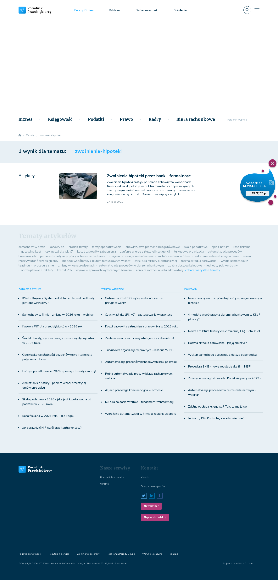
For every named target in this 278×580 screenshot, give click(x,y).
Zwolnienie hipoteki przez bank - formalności (149, 176)
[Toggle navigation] (256, 10)
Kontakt (145, 477)
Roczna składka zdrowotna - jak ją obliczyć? (217, 343)
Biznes (25, 119)
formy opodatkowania (106, 247)
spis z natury (220, 247)
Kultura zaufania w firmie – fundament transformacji (139, 402)
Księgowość (60, 119)
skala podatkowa (196, 247)
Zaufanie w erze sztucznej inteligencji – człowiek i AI (140, 338)
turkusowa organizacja (189, 251)
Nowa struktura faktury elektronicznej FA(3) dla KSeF (224, 331)
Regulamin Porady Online (121, 553)
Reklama (114, 10)
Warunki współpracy (88, 553)
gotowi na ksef (31, 251)
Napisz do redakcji (155, 517)
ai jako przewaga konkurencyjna (132, 256)
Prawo (126, 119)
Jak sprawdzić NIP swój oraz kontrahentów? (52, 428)
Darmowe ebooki (147, 10)
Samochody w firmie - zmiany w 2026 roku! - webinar (58, 315)
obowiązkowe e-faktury (37, 270)
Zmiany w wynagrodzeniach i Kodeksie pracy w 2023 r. (225, 378)
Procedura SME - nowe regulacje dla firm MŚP (219, 366)
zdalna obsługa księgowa (185, 265)
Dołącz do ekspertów (153, 486)
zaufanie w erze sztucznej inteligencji (145, 251)
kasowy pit (57, 247)
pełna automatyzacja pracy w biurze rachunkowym (73, 256)
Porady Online (83, 10)
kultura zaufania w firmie (174, 256)
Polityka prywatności (30, 553)
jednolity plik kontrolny (222, 265)
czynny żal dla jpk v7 (59, 251)
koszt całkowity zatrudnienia (96, 251)
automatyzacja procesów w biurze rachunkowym (131, 265)
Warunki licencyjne (152, 553)
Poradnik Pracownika (112, 477)
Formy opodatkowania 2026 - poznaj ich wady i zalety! (59, 371)
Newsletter (151, 506)
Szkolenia (180, 10)
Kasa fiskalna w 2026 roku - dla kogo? (48, 416)
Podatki (96, 119)
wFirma (104, 484)
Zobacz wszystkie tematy (202, 270)
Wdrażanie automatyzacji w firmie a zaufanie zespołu (140, 414)
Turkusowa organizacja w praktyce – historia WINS (139, 350)
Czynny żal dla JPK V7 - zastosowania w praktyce (138, 315)
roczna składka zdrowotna (198, 261)
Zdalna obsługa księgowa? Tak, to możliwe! (217, 406)
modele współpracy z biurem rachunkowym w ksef (96, 261)
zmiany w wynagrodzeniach (76, 265)
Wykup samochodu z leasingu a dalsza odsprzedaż (222, 355)
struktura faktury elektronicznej (156, 261)
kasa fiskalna (241, 247)
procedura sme (44, 265)
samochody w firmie (32, 247)
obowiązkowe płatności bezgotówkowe (152, 247)
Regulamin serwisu (59, 553)
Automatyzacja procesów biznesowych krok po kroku (141, 362)
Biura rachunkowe (195, 119)
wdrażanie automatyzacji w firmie (217, 256)
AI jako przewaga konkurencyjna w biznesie (134, 390)
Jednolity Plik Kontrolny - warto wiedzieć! (216, 418)
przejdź (259, 193)
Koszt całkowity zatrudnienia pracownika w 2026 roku (141, 326)
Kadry (154, 119)
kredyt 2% (64, 270)
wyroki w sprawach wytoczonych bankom (104, 270)
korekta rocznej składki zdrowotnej (159, 270)
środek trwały (78, 247)
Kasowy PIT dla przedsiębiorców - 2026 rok (52, 326)
